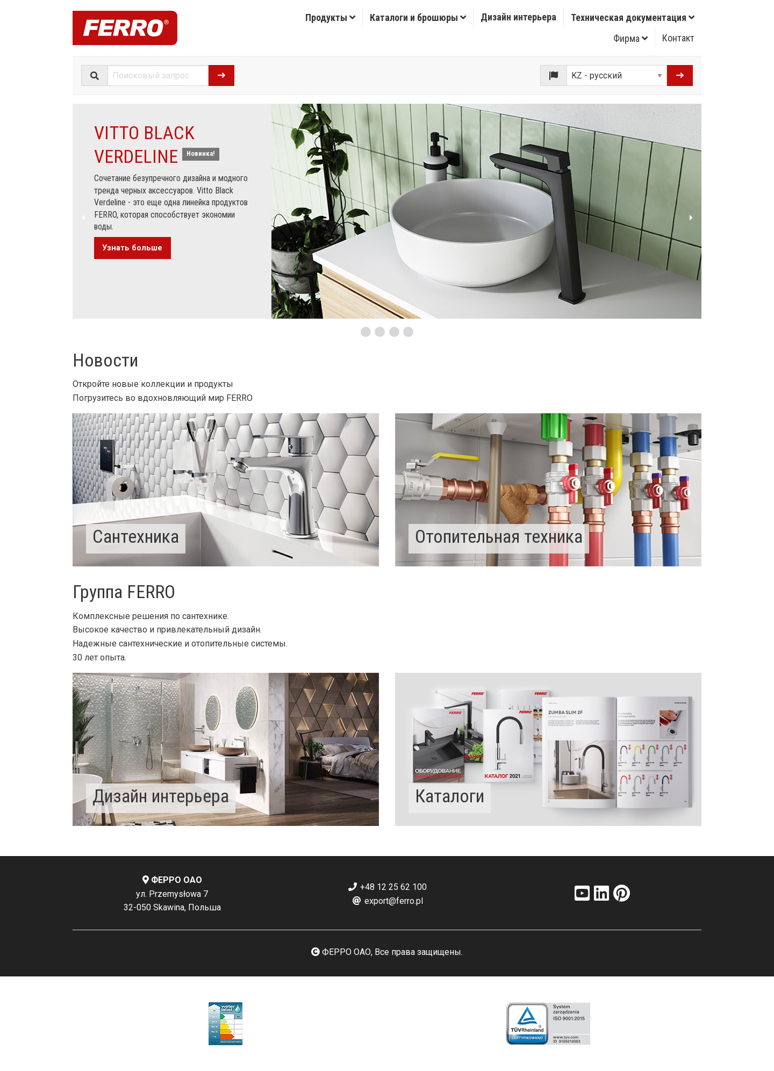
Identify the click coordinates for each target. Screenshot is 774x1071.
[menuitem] (330, 18)
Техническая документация (632, 17)
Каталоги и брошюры (418, 17)
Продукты (330, 17)
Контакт (678, 38)
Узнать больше (132, 248)
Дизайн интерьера (518, 17)
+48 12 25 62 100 (387, 887)
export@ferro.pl (387, 901)
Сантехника (135, 536)
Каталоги (449, 796)
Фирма (630, 38)
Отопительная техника (499, 536)
